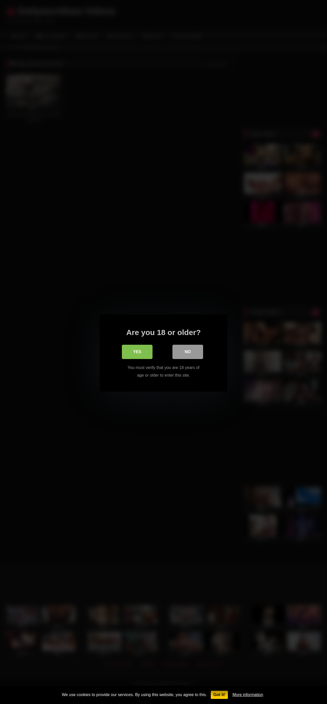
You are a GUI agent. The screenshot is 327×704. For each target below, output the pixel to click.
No (188, 351)
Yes (137, 351)
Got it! (219, 695)
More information (247, 695)
